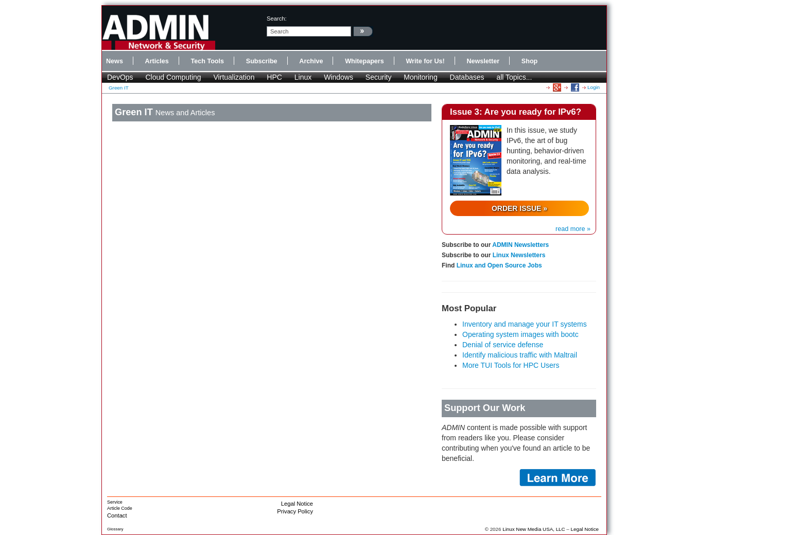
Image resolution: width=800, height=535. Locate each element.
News (114, 61)
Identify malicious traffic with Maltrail (519, 355)
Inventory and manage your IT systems (524, 324)
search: (277, 18)
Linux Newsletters (519, 255)
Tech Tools (207, 61)
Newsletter (482, 61)
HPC (274, 77)
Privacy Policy (295, 511)
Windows (338, 77)
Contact (117, 515)
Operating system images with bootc (520, 334)
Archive (311, 61)
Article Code (119, 508)
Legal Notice (297, 504)
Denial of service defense (502, 345)
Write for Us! (425, 61)
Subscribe (261, 61)
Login (593, 87)
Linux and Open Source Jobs (499, 265)
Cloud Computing (173, 77)
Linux (302, 77)
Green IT (119, 88)
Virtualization (234, 77)
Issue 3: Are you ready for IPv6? (515, 112)
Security (379, 77)
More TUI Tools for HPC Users (511, 365)
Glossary (115, 529)
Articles (157, 61)
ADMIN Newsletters (520, 244)
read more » (572, 229)
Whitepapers (364, 61)
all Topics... (514, 77)
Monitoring (420, 77)
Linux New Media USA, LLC (533, 529)
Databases (467, 77)
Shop (529, 61)
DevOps (120, 77)
